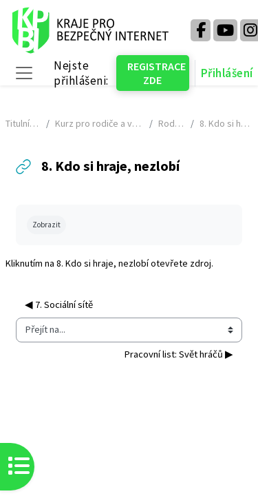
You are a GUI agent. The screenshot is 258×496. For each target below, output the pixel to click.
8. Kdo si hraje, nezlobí (102, 263)
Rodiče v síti (171, 123)
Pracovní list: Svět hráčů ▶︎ (178, 354)
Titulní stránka (23, 123)
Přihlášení (227, 73)
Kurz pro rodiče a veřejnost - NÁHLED (99, 123)
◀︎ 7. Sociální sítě (59, 304)
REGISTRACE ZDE (156, 73)
